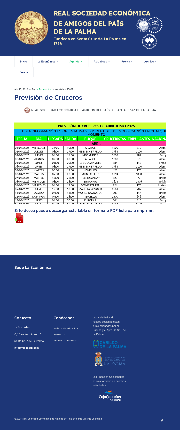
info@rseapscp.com (26, 347)
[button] (48, 61)
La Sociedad (22, 327)
